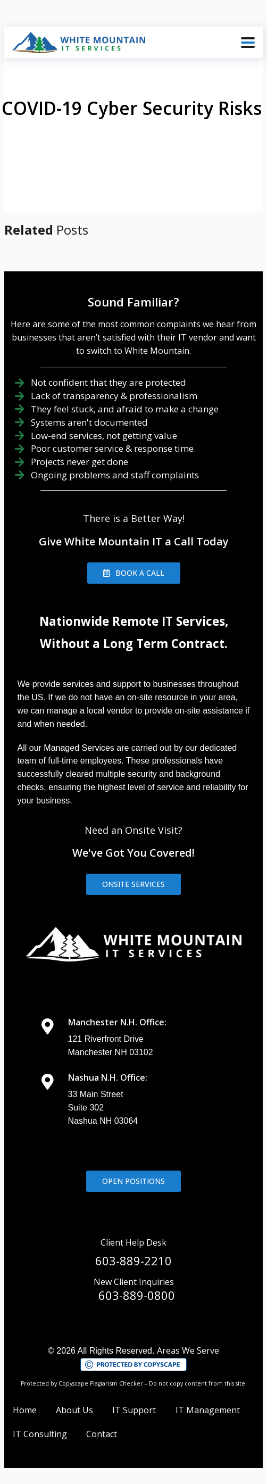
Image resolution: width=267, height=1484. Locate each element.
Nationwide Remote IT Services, (133, 621)
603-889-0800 (136, 1295)
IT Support (134, 1410)
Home (25, 1410)
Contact (101, 1434)
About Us (74, 1410)
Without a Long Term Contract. (134, 643)
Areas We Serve (188, 1350)
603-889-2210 (133, 1261)
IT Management (208, 1410)
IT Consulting (40, 1434)
